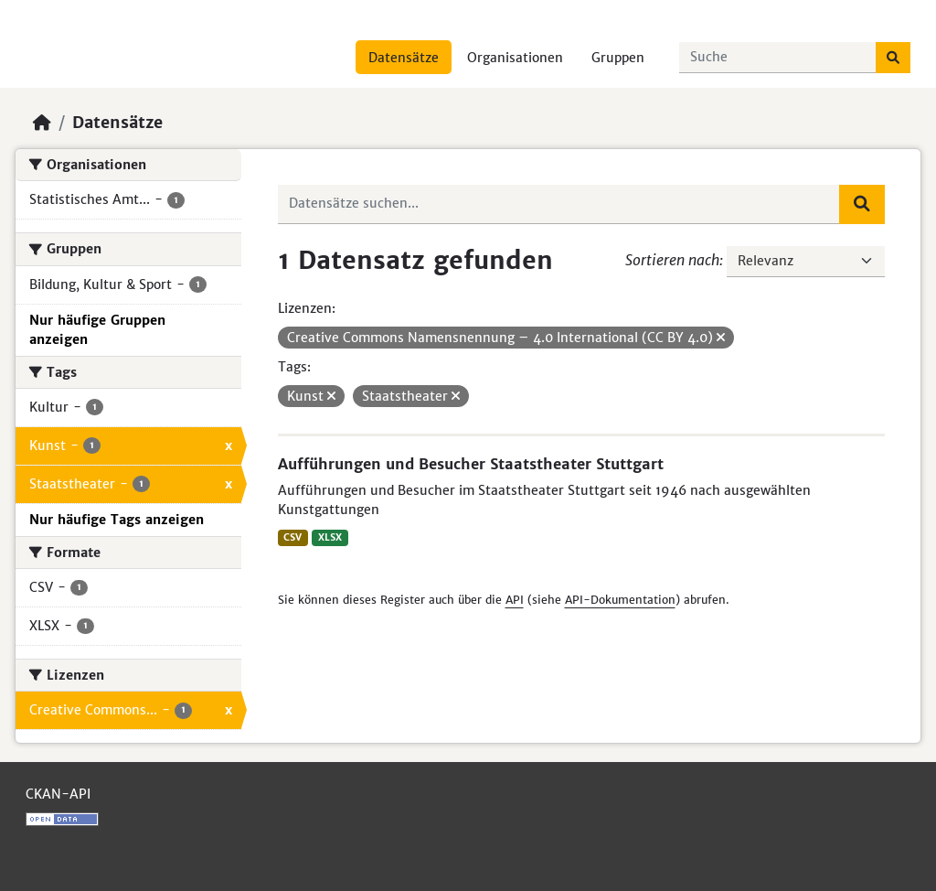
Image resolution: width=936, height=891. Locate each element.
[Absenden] (893, 57)
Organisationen (515, 57)
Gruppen (617, 57)
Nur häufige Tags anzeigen (116, 519)
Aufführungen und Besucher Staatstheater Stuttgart (471, 464)
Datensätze (403, 57)
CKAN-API (58, 794)
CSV (292, 537)
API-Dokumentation (620, 600)
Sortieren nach (672, 260)
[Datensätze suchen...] (778, 57)
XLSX (330, 537)
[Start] (42, 123)
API (514, 600)
